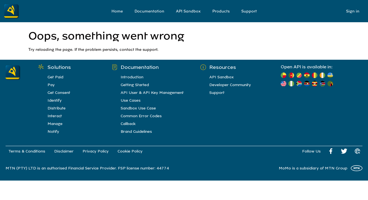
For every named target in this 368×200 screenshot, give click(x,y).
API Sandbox (188, 11)
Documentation (149, 11)
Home (117, 11)
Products (221, 11)
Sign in (352, 11)
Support (249, 11)
